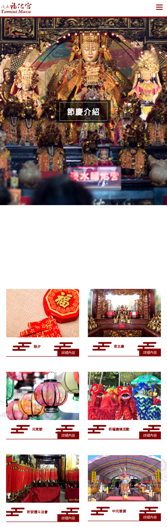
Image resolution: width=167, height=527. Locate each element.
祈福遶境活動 (119, 429)
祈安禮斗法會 (37, 511)
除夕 (37, 346)
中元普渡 (119, 511)
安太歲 (119, 346)
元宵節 (37, 429)
